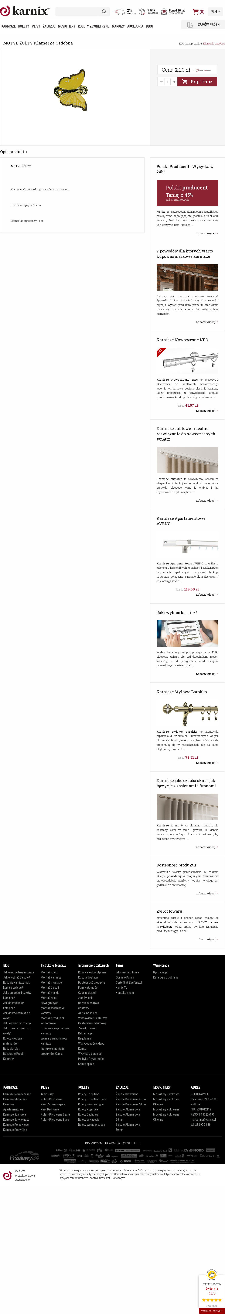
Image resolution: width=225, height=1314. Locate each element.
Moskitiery (66, 26)
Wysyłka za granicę (90, 1054)
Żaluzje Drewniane (127, 1094)
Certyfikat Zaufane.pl (129, 982)
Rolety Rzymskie (88, 1109)
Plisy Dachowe (50, 1109)
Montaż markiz (50, 993)
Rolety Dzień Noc (88, 1094)
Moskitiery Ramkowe (166, 1094)
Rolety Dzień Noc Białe (92, 1099)
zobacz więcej (206, 233)
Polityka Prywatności (91, 1059)
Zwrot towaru (87, 1028)
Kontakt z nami (125, 993)
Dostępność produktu (91, 982)
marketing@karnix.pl (203, 1119)
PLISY (45, 1087)
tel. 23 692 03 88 (201, 1125)
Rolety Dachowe (88, 1114)
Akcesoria (135, 26)
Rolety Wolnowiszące (91, 1125)
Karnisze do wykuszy (16, 1119)
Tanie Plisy (47, 1094)
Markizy (118, 26)
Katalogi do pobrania (165, 977)
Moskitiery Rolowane (166, 1109)
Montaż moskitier (52, 982)
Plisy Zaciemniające (53, 1104)
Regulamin (84, 1038)
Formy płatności (88, 988)
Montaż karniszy (51, 977)
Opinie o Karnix (125, 977)
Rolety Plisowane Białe (55, 1119)
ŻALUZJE (122, 1087)
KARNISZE (10, 1087)
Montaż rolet (49, 972)
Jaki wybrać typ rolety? (17, 1023)
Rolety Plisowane (51, 1099)
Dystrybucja (160, 972)
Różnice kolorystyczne (92, 972)
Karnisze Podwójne (15, 1130)
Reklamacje (85, 1033)
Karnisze (8, 26)
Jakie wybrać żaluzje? (16, 977)
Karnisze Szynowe (14, 1114)
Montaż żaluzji (50, 988)
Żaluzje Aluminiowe (128, 1109)
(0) (198, 11)
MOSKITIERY (162, 1087)
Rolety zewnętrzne (93, 26)
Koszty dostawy (88, 977)
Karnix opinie (86, 1064)
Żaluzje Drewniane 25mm (131, 1099)
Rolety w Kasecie (88, 1119)
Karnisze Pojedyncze (16, 1125)
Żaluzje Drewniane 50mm (131, 1104)
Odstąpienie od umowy (92, 1023)
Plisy (36, 26)
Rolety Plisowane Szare (55, 1114)
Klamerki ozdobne (214, 43)
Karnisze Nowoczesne (17, 1094)
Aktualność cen (88, 1013)
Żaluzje (49, 26)
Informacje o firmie (127, 972)
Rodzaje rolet (11, 1049)
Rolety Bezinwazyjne (91, 1104)
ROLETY (83, 1087)
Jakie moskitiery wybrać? (18, 972)
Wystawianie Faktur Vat (92, 1018)
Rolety (23, 26)
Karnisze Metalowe (15, 1099)
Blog (149, 26)
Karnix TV (121, 988)
